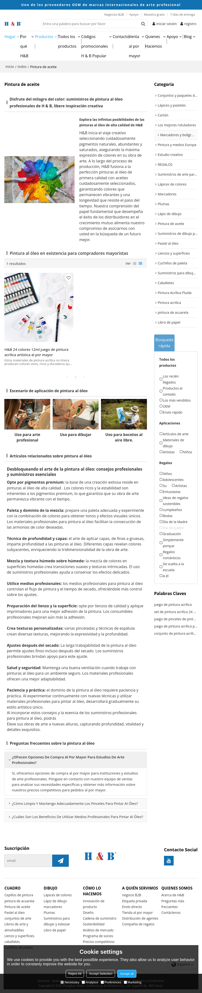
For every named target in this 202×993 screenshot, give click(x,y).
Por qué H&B (24, 46)
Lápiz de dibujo (55, 901)
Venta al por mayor (134, 46)
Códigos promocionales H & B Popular (94, 46)
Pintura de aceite (17, 906)
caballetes (12, 941)
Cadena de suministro (99, 918)
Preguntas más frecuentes (172, 904)
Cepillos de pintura (18, 895)
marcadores (53, 906)
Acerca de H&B (172, 895)
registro (190, 23)
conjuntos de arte (17, 918)
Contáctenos (171, 912)
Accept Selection (100, 973)
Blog (188, 36)
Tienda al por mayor (137, 912)
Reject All (74, 973)
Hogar (9, 36)
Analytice (90, 982)
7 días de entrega (182, 14)
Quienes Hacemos (153, 41)
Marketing (132, 982)
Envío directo (132, 906)
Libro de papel (55, 930)
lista (135, 263)
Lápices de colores (58, 895)
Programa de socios (98, 936)
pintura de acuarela (19, 901)
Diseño (88, 912)
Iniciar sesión (166, 23)
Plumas (49, 912)
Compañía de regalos (138, 924)
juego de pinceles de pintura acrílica (176, 619)
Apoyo (134, 14)
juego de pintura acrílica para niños (176, 626)
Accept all (126, 973)
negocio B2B (131, 895)
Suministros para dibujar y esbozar (57, 921)
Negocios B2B (114, 14)
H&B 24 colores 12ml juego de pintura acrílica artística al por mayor (36, 352)
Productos (44, 36)
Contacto (121, 36)
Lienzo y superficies (19, 936)
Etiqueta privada (134, 901)
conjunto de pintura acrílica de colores (176, 633)
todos (22, 66)
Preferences (111, 982)
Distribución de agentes (140, 918)
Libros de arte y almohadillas (16, 927)
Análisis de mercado (98, 930)
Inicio (10, 66)
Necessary (70, 982)
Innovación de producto (93, 904)
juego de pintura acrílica (173, 604)
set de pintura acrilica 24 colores (176, 611)
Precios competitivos (98, 941)
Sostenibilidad (94, 924)
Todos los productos (67, 41)
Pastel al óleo (14, 912)
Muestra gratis (154, 14)
